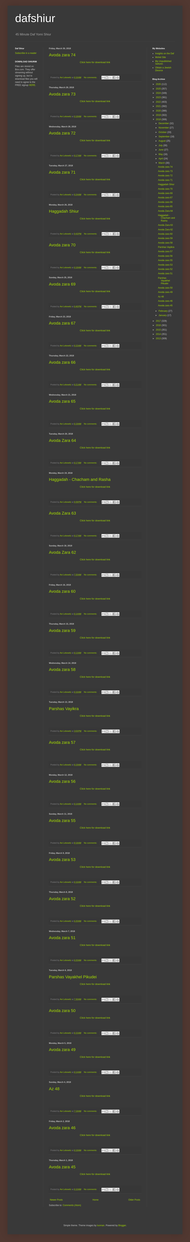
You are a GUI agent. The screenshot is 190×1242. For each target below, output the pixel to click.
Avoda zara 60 (62, 591)
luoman (100, 1225)
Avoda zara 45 (62, 1167)
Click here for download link (95, 62)
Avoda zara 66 (62, 362)
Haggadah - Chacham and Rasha (80, 479)
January (163, 315)
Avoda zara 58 (62, 669)
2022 (159, 102)
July (161, 145)
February (163, 311)
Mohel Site (160, 57)
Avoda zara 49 (62, 1049)
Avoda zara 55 (62, 820)
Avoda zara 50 (62, 1010)
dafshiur (35, 18)
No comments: (91, 77)
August (162, 141)
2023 (159, 97)
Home (96, 1199)
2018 (159, 119)
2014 (159, 334)
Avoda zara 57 (62, 742)
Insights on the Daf (164, 53)
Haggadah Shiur (64, 211)
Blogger (122, 1225)
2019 (159, 115)
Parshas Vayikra (64, 708)
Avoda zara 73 (62, 94)
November (164, 127)
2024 (159, 93)
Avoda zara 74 (62, 55)
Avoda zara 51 (62, 937)
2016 (159, 325)
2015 (159, 329)
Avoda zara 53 (62, 859)
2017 (159, 321)
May (161, 154)
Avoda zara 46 (62, 1127)
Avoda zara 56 (62, 781)
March (162, 163)
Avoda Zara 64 (62, 440)
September (164, 136)
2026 (159, 84)
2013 (159, 338)
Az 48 (54, 1088)
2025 (159, 88)
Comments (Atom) (72, 1205)
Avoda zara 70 (62, 245)
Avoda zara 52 (62, 898)
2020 (159, 110)
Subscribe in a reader (25, 53)
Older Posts (134, 1199)
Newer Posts (56, 1199)
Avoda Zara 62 (62, 552)
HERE (32, 85)
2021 (159, 106)
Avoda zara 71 (62, 172)
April (161, 158)
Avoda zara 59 (62, 630)
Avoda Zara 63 (62, 513)
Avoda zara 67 (62, 323)
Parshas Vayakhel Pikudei (73, 977)
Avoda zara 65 (62, 401)
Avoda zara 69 (62, 284)
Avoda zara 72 (62, 133)
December (164, 123)
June (161, 149)
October (163, 132)
